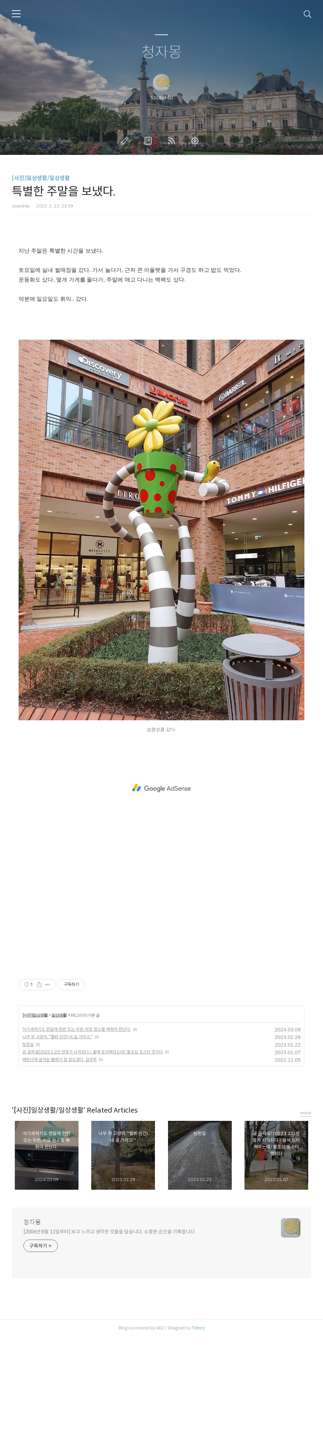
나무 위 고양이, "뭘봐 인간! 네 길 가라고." (57, 1133)
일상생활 (58, 1111)
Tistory (198, 1424)
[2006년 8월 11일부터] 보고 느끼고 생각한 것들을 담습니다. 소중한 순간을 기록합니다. (109, 1328)
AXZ (160, 1424)
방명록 (149, 141)
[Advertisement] (161, 287)
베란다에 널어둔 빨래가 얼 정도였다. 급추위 (59, 1155)
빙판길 (28, 1140)
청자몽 (162, 52)
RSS (173, 141)
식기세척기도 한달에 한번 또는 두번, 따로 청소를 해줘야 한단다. (76, 1125)
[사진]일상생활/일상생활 (41, 178)
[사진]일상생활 (35, 1111)
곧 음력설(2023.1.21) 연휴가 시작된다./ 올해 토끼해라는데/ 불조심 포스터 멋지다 (92, 1148)
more (305, 1209)
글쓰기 (126, 141)
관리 (196, 141)
